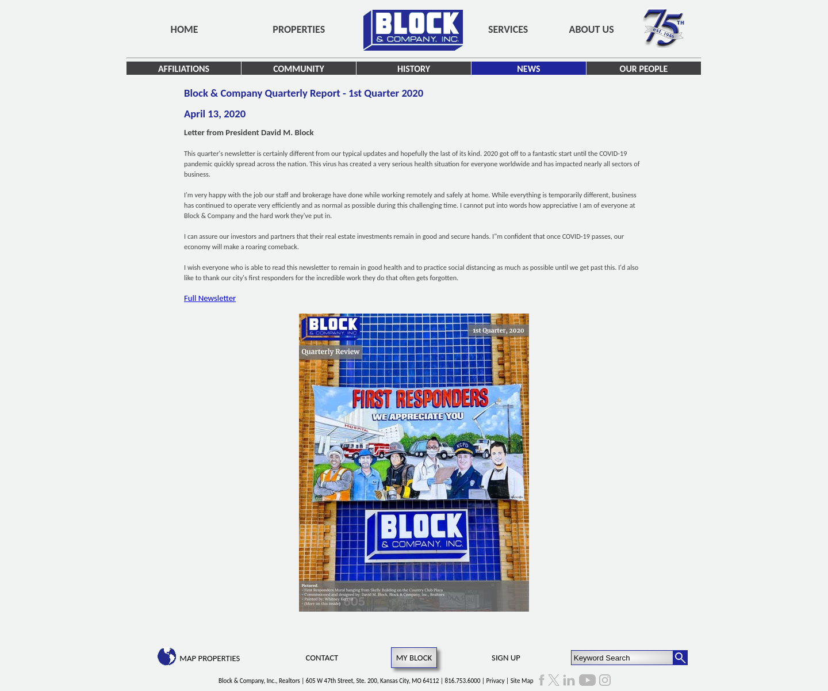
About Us (591, 29)
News (528, 68)
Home (184, 29)
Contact (322, 657)
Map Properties (209, 658)
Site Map (522, 681)
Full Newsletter (210, 298)
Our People (644, 68)
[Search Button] (680, 657)
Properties (299, 29)
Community (298, 68)
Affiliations (183, 68)
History (413, 68)
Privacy (495, 681)
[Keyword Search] (622, 657)
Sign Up (506, 657)
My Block (414, 657)
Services (508, 29)
